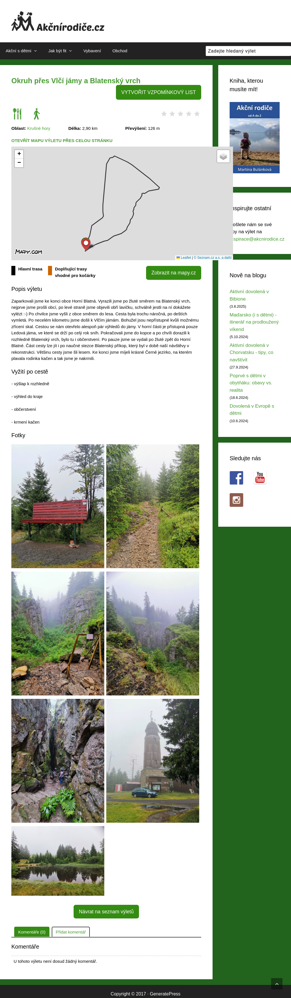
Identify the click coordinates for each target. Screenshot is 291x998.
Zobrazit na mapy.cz (176, 269)
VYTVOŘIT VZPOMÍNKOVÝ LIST (163, 91)
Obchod (119, 50)
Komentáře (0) (31, 926)
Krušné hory (38, 126)
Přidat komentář (71, 926)
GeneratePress (165, 988)
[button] (86, 242)
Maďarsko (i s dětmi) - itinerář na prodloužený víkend (254, 322)
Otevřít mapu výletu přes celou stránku (62, 138)
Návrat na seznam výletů (106, 907)
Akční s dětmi (24, 50)
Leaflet (183, 256)
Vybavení (92, 50)
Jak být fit (63, 50)
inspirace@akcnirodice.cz (257, 239)
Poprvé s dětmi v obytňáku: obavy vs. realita (251, 383)
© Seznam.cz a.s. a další (213, 256)
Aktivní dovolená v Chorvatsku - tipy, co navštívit (251, 352)
